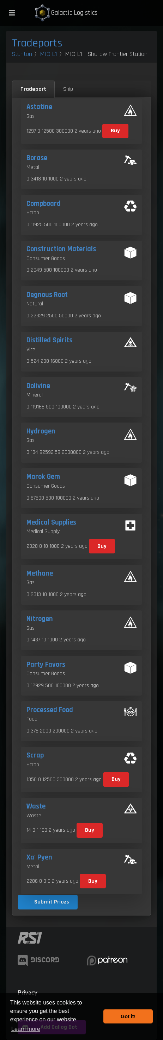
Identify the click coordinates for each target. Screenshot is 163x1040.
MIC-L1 (48, 54)
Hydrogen (40, 431)
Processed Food (49, 710)
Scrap (35, 755)
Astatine (39, 107)
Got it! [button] (128, 1016)
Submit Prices (51, 902)
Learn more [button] (25, 1029)
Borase (36, 158)
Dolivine (38, 386)
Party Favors (45, 664)
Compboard (43, 203)
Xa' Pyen (39, 857)
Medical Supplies (51, 522)
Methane (39, 573)
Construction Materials (61, 249)
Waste (36, 806)
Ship (68, 89)
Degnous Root (47, 294)
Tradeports (37, 43)
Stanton (22, 54)
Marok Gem (43, 476)
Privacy (27, 992)
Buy (115, 130)
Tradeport (33, 89)
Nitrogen (39, 618)
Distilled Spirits (49, 340)
